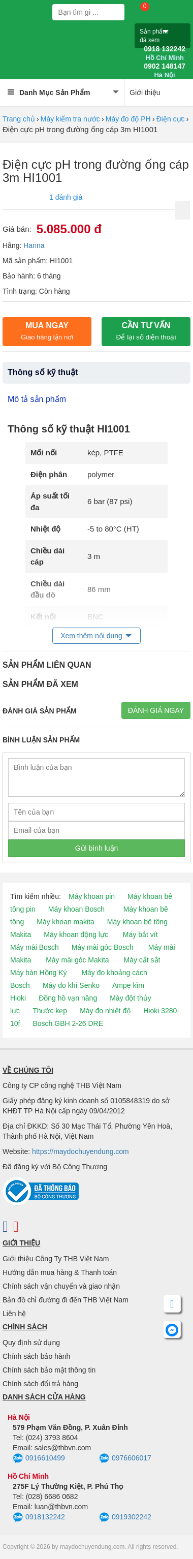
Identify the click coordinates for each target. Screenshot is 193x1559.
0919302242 (125, 1517)
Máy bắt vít (140, 934)
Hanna (33, 245)
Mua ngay (47, 331)
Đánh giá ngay (156, 710)
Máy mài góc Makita (77, 960)
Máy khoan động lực (76, 934)
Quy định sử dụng (31, 1342)
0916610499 (39, 1458)
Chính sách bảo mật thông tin (49, 1370)
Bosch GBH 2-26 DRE (68, 1023)
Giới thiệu (145, 92)
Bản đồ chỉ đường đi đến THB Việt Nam (65, 1300)
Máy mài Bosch (34, 947)
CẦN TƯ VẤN (146, 331)
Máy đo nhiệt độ (105, 1011)
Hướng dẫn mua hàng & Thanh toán (60, 1272)
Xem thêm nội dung (91, 636)
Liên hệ (14, 1313)
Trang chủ (19, 119)
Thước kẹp (50, 1011)
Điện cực (170, 119)
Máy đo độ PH (128, 119)
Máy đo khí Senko (71, 985)
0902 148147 (164, 70)
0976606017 (125, 1458)
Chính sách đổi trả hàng (40, 1384)
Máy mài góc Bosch (103, 947)
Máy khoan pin (92, 896)
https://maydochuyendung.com (80, 1151)
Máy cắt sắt (142, 960)
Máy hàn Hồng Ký (38, 973)
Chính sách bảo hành (36, 1356)
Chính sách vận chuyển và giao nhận (61, 1286)
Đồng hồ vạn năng (68, 998)
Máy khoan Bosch (76, 909)
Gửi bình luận (96, 848)
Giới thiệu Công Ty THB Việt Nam (56, 1259)
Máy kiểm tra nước (70, 119)
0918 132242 (164, 53)
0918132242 (39, 1517)
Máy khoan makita (65, 922)
